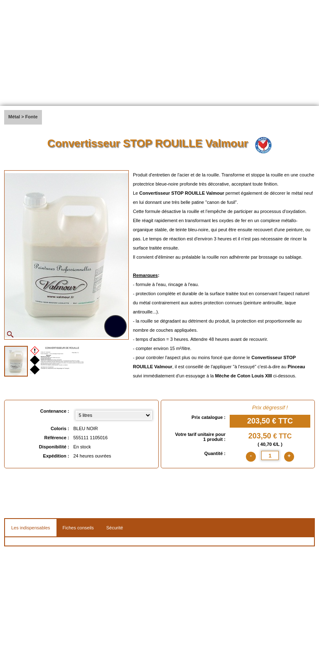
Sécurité (114, 527)
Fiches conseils (78, 527)
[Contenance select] (114, 415)
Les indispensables (30, 527)
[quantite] (270, 455)
